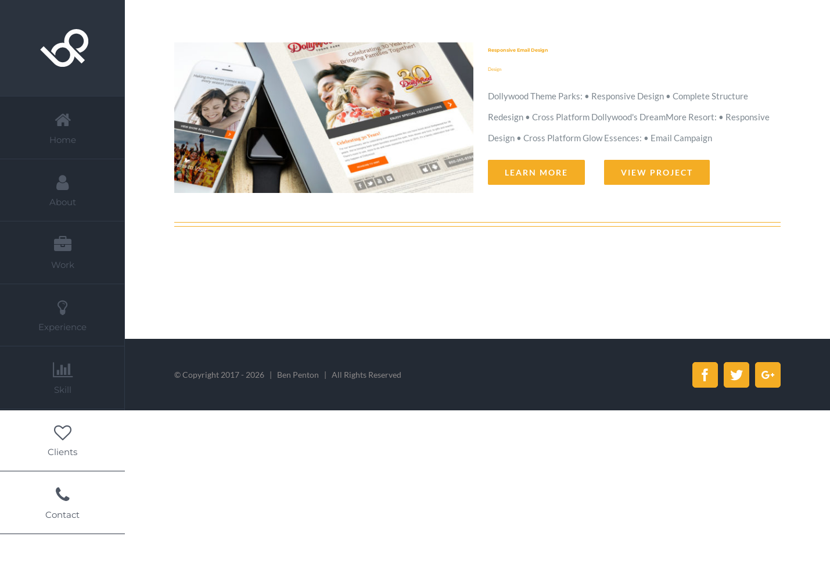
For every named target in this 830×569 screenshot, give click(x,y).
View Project (657, 172)
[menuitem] (62, 127)
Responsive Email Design (518, 50)
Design (494, 69)
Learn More (536, 172)
